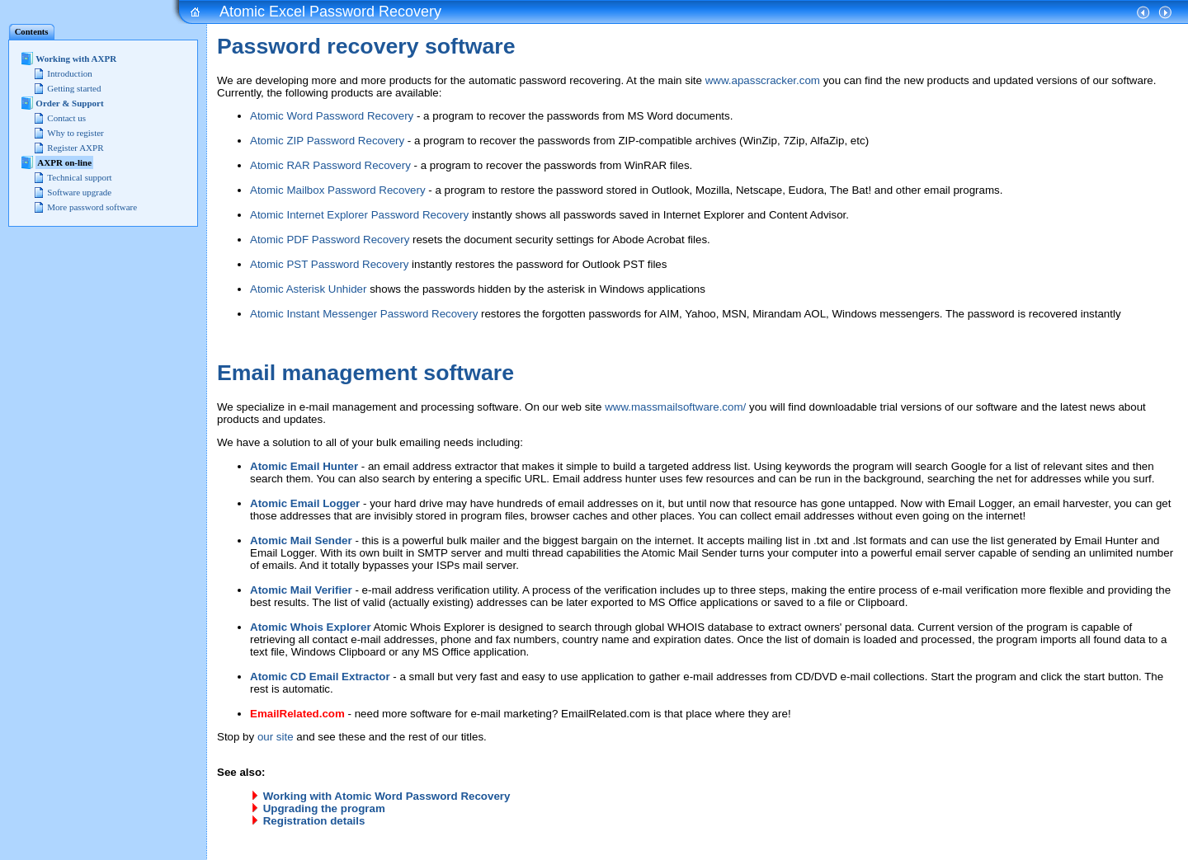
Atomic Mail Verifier (301, 590)
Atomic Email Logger (305, 503)
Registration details (314, 821)
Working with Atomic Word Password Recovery (387, 796)
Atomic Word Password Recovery (331, 116)
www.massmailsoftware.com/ (675, 407)
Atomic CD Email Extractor (320, 676)
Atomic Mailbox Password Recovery (338, 190)
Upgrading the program (324, 808)
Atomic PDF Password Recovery (329, 239)
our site (275, 737)
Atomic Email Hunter (304, 466)
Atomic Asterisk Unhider (308, 289)
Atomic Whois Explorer (310, 627)
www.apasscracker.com (762, 80)
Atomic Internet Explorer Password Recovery (359, 215)
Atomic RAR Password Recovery (330, 165)
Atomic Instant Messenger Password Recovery (364, 314)
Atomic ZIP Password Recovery (327, 140)
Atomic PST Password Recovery (329, 264)
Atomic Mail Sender (301, 540)
